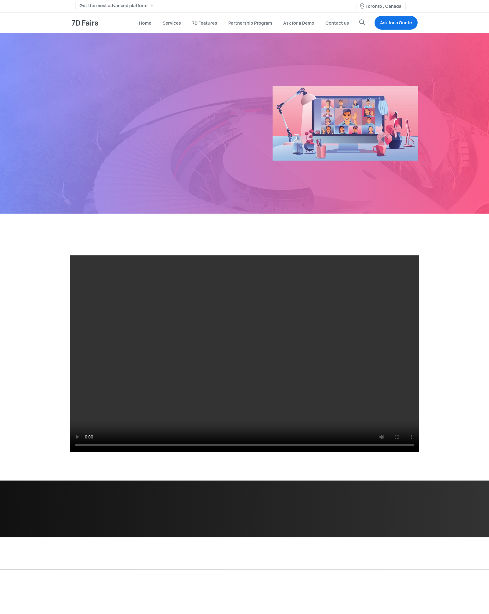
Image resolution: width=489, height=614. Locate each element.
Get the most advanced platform (116, 6)
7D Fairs (84, 22)
